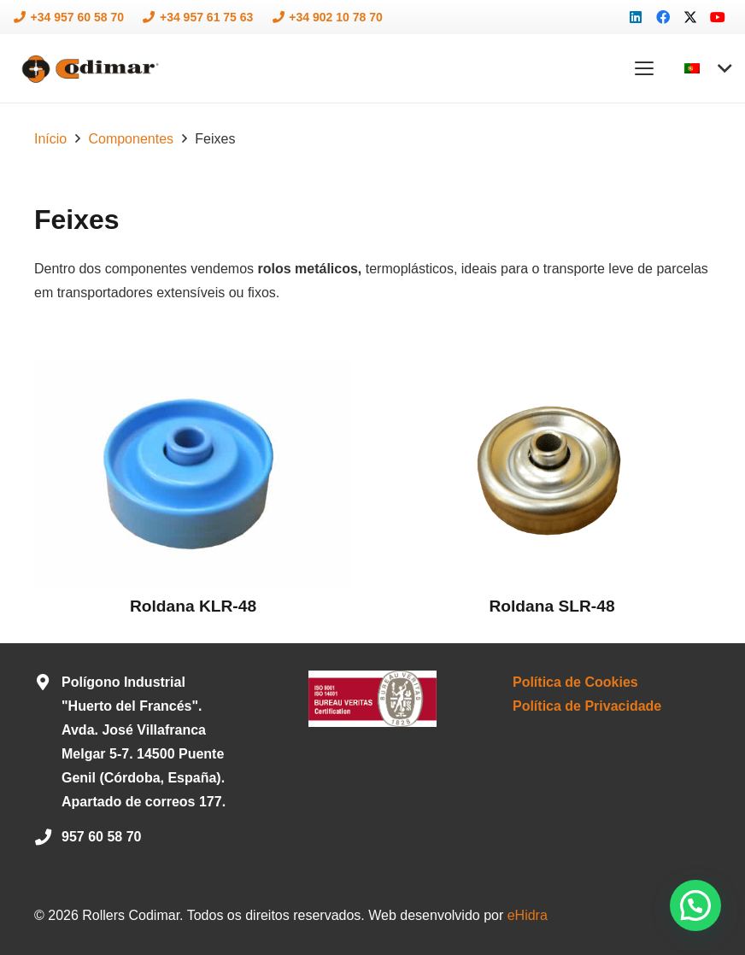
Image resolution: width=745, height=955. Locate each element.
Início (50, 139)
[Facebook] (663, 17)
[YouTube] (717, 17)
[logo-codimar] (88, 68)
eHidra (527, 915)
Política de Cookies (575, 682)
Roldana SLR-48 (551, 606)
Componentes (130, 139)
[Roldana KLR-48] (193, 474)
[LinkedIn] (635, 17)
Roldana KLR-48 (193, 606)
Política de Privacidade (587, 706)
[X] (690, 17)
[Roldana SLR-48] (552, 474)
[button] (645, 68)
